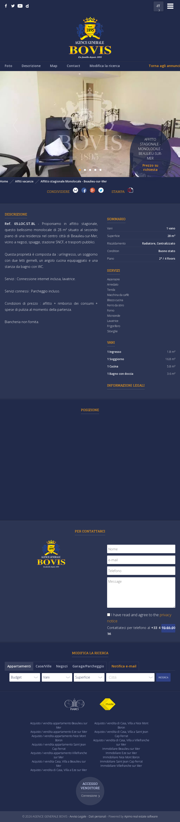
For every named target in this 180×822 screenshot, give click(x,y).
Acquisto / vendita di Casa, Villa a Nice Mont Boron (121, 725)
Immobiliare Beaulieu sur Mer (121, 749)
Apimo (128, 816)
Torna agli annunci (164, 65)
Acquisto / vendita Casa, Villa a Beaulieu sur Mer (59, 763)
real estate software (145, 816)
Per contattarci (90, 531)
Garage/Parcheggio (88, 666)
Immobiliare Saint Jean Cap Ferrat (121, 761)
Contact (73, 65)
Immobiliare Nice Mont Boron (121, 757)
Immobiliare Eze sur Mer (121, 753)
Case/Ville (43, 666)
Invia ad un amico (75, 190)
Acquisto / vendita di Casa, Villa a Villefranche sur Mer (121, 742)
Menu (170, 6)
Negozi (62, 666)
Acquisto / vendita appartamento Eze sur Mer (58, 732)
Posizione (90, 410)
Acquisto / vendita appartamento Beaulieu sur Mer (59, 725)
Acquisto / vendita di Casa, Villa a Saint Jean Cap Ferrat (121, 734)
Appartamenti (19, 666)
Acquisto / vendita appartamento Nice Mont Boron (59, 738)
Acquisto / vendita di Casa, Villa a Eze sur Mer (58, 770)
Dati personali (97, 816)
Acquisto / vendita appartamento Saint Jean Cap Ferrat (59, 746)
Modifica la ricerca (105, 65)
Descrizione (31, 65)
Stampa (130, 190)
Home (4, 181)
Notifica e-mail (124, 666)
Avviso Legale (78, 816)
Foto (8, 65)
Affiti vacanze (24, 181)
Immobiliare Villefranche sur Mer (121, 766)
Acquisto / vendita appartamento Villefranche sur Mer (59, 755)
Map (53, 65)
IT (158, 5)
